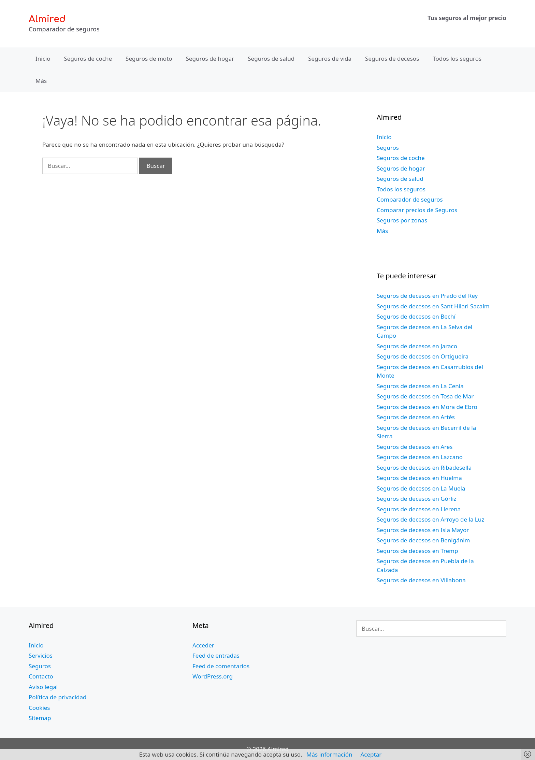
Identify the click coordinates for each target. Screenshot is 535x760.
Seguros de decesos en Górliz (417, 498)
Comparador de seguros (410, 199)
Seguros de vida (329, 58)
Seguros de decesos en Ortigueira (422, 356)
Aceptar (370, 754)
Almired (47, 19)
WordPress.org (212, 676)
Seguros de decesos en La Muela (421, 488)
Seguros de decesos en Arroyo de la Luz (430, 519)
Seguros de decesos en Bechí (416, 316)
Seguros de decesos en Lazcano (420, 457)
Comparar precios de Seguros (417, 210)
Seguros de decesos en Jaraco (417, 346)
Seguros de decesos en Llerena (419, 509)
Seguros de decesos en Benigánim (423, 540)
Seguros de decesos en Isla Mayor (423, 530)
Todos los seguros (457, 58)
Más (41, 81)
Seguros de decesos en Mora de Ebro (427, 407)
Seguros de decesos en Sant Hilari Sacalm (433, 306)
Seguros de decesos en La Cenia (420, 386)
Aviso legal (43, 687)
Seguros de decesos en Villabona (421, 580)
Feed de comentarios (220, 666)
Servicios (41, 655)
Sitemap (40, 718)
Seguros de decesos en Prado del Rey (427, 295)
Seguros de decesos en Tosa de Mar (425, 396)
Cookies (39, 708)
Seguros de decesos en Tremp (417, 551)
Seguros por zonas (402, 220)
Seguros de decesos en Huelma (419, 478)
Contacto (41, 676)
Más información (329, 754)
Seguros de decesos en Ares (414, 447)
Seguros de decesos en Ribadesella (424, 467)
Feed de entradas (216, 655)
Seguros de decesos (392, 58)
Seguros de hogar (210, 58)
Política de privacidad (57, 697)
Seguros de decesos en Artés (416, 417)
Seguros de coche (88, 58)
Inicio (42, 58)
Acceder (203, 645)
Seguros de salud (271, 58)
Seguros (388, 147)
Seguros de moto (149, 58)
